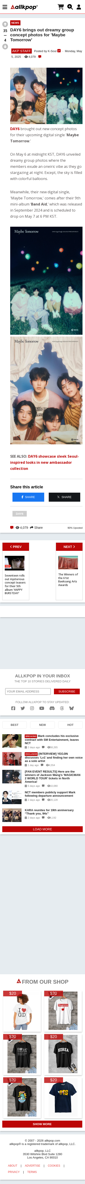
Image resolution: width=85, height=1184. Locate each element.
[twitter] (23, 708)
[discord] (52, 708)
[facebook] (13, 708)
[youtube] (41, 708)
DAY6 (14, 128)
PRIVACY (14, 1172)
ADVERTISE (32, 1165)
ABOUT (12, 1165)
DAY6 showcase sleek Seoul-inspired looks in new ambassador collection (44, 462)
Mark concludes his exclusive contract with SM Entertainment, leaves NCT (52, 739)
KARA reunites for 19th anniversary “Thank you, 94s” (49, 811)
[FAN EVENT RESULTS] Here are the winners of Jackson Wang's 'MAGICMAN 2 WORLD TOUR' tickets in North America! (52, 776)
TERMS (32, 1172)
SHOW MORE (42, 1124)
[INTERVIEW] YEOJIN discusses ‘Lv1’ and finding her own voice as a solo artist (54, 757)
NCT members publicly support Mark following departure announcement (50, 794)
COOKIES (54, 1165)
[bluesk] (71, 708)
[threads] (62, 708)
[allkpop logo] (24, 7)
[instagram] (32, 708)
